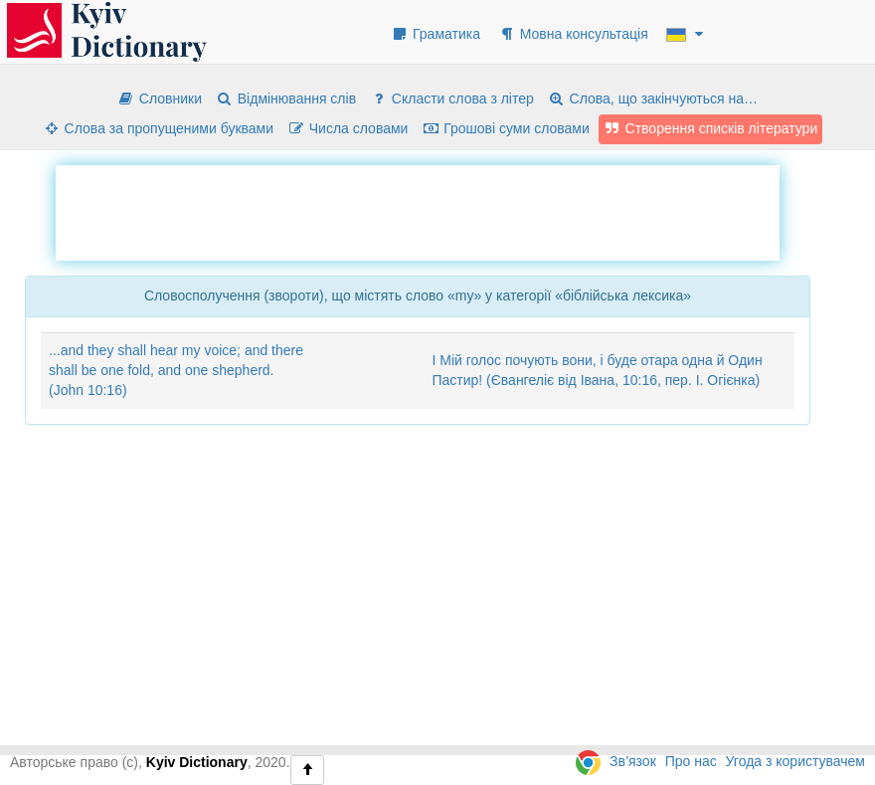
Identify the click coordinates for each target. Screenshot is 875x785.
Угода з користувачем (795, 761)
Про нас (691, 761)
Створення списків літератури (711, 128)
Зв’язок (633, 761)
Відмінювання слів (286, 98)
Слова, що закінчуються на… (653, 98)
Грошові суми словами (506, 128)
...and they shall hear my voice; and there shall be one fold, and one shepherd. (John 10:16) (176, 370)
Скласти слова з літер (452, 98)
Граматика (435, 34)
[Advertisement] (418, 210)
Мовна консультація (573, 34)
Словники (159, 98)
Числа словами (348, 128)
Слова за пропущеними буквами (158, 128)
